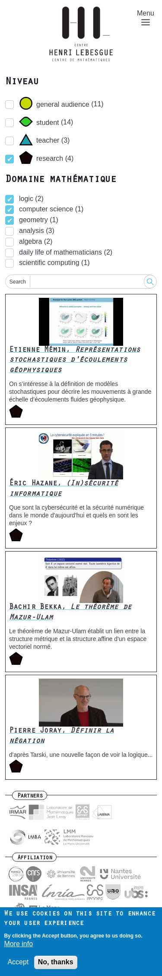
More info (18, 943)
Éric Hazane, (63, 489)
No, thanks (55, 962)
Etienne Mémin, (74, 361)
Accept (18, 962)
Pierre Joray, (61, 736)
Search (18, 282)
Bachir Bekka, (70, 613)
